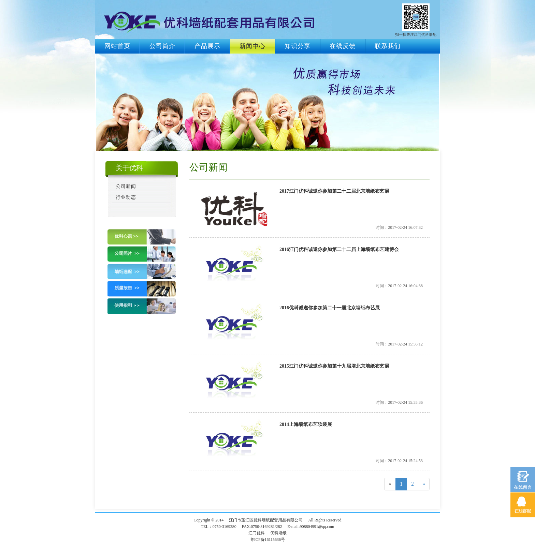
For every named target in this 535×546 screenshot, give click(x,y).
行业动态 (126, 197)
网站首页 (117, 46)
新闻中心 (252, 46)
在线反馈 (343, 46)
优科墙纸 (278, 533)
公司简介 (162, 46)
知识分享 (297, 46)
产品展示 (207, 46)
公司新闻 (126, 186)
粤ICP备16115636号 (267, 539)
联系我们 (388, 46)
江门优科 (256, 533)
